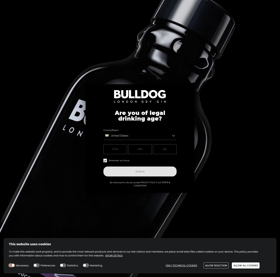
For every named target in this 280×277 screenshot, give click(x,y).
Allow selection (216, 265)
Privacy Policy (149, 182)
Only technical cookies (181, 265)
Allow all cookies (245, 265)
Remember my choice (116, 160)
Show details (114, 255)
